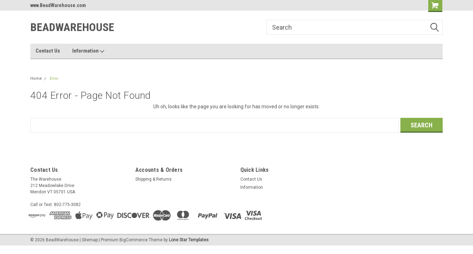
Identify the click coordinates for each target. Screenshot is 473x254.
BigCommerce (133, 239)
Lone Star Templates (189, 239)
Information (88, 51)
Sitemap (90, 239)
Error (54, 78)
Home (36, 78)
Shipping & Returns (153, 179)
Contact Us (48, 51)
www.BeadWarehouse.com (58, 5)
